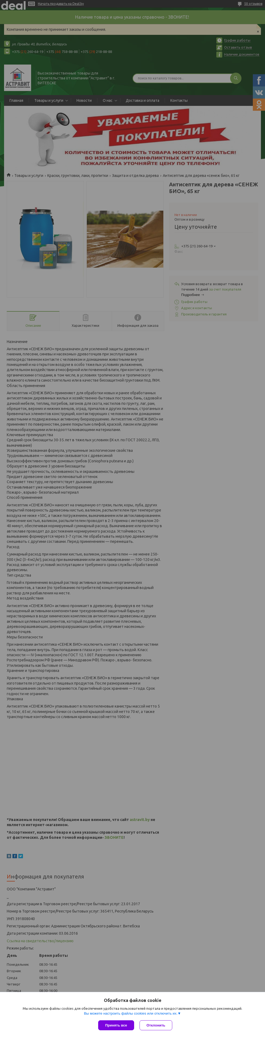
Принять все (116, 1025)
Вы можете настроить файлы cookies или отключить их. (130, 1013)
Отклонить (156, 1025)
